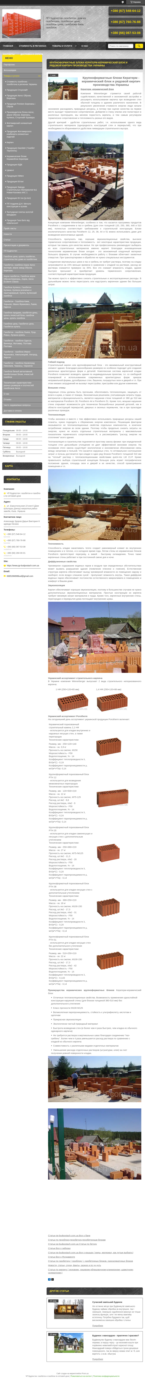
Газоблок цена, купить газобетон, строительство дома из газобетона (20, 257)
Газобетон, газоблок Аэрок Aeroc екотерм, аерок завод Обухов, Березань (19, 268)
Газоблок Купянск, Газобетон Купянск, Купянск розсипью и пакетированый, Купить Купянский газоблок (20, 291)
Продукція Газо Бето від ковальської (18, 221)
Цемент (10, 170)
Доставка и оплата (31, 54)
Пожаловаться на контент (81, 1376)
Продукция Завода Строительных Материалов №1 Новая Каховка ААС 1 (22, 190)
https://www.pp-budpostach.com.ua (23, 565)
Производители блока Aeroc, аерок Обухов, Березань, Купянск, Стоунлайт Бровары (21, 115)
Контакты (8, 54)
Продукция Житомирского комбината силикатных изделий (19, 134)
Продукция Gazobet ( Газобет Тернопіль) (21, 149)
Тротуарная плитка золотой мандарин (20, 213)
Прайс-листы (10, 228)
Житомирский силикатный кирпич (19, 124)
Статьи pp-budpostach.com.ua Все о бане (69, 1235)
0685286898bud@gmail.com (20, 576)
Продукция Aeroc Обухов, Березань (19, 96)
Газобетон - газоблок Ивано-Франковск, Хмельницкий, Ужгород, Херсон (21, 355)
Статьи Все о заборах (59, 1248)
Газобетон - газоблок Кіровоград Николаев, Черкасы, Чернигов (19, 364)
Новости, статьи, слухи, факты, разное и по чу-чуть (74, 1265)
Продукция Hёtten (15, 176)
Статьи (7, 240)
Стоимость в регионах (32, 46)
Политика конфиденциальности (106, 1376)
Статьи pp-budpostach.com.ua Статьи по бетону (72, 1244)
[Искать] (139, 46)
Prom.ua (85, 1373)
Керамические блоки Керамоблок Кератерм (17, 157)
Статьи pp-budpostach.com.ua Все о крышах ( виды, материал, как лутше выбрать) (90, 1252)
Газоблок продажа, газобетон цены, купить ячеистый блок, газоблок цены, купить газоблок (21, 315)
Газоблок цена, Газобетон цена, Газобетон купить (19, 325)
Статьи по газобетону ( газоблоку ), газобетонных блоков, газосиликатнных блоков (90, 1261)
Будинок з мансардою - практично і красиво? (115, 1335)
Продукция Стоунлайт (17, 90)
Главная (8, 46)
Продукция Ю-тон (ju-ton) (19, 198)
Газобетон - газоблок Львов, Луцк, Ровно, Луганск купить (20, 333)
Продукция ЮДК (14, 164)
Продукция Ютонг (15, 181)
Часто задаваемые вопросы (17, 405)
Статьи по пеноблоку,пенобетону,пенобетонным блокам (76, 1240)
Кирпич (10, 142)
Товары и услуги (62, 46)
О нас (84, 46)
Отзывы (7, 399)
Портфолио (9, 64)
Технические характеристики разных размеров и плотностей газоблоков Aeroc (19, 386)
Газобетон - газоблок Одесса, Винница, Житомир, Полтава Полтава (18, 343)
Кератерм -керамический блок (97, 89)
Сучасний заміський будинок (107, 1302)
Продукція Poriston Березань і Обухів (21, 105)
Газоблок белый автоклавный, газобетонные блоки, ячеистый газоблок (18, 374)
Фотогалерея (10, 70)
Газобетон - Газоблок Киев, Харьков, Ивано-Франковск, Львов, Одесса (20, 304)
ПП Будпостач (10, 251)
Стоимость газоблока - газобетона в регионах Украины (22, 82)
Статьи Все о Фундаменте (61, 1257)
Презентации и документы (16, 245)
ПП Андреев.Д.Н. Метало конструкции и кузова (19, 205)
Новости (8, 234)
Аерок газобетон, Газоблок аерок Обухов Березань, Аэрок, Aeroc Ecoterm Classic (19, 279)
